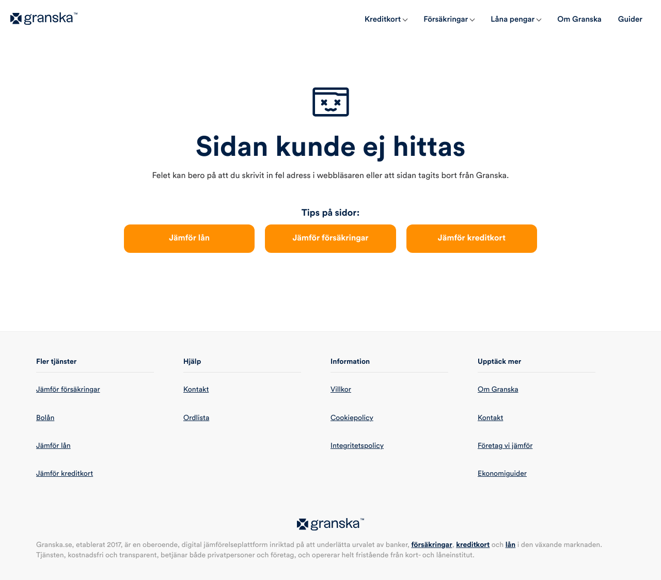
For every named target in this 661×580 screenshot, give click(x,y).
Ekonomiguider (502, 473)
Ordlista (196, 418)
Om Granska (498, 389)
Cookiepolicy (351, 418)
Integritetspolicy (357, 445)
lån (511, 545)
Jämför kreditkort (472, 238)
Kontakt (196, 389)
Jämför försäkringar (330, 238)
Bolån (45, 418)
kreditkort (473, 545)
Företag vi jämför (505, 445)
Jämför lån (189, 238)
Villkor (340, 389)
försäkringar (431, 545)
